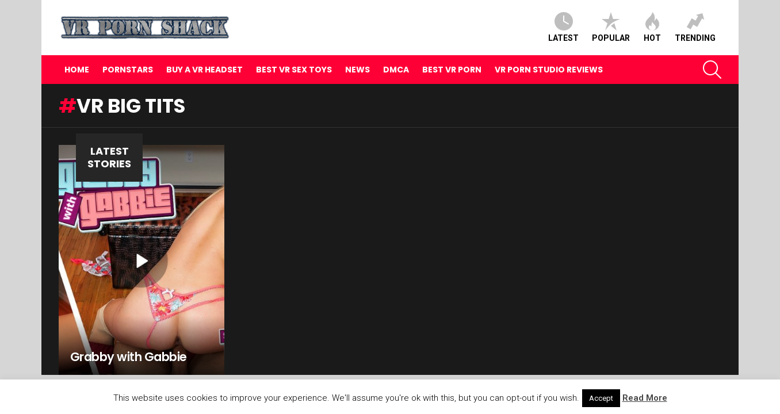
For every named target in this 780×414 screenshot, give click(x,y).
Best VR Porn (451, 69)
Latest (563, 27)
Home (76, 69)
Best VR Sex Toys (294, 69)
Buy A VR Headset (204, 69)
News (357, 69)
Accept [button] (601, 398)
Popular (611, 27)
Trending (695, 27)
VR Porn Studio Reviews (549, 69)
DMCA (396, 69)
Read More (644, 398)
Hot (652, 27)
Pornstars (127, 69)
